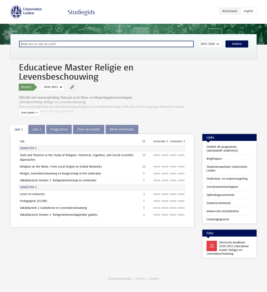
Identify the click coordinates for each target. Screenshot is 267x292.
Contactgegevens (218, 219)
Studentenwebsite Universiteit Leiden (227, 169)
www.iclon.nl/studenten (223, 211)
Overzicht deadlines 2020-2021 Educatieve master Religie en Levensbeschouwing (228, 248)
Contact (154, 279)
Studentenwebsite (119, 279)
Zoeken (237, 44)
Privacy (140, 279)
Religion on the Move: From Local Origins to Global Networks (61, 167)
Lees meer (28, 113)
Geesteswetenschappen (222, 187)
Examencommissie (219, 203)
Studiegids (81, 12)
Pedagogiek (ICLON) (33, 201)
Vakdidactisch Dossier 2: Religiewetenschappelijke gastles (58, 215)
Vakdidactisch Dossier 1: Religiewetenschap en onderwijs (58, 180)
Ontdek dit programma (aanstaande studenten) (222, 149)
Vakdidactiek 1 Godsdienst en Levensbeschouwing (53, 208)
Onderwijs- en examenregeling (227, 179)
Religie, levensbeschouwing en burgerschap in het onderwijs (60, 173)
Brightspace (214, 159)
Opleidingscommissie (221, 195)
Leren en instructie (32, 194)
